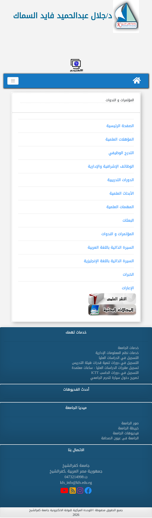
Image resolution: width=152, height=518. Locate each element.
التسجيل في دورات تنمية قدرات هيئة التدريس (105, 363)
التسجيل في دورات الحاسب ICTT (115, 373)
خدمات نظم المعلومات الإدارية (117, 353)
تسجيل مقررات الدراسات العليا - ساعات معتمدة (105, 368)
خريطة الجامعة (128, 428)
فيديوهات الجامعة (126, 433)
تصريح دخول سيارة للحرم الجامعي (114, 378)
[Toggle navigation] (13, 81)
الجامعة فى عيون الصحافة (120, 438)
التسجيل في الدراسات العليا (119, 358)
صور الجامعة (130, 423)
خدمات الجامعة (128, 348)
